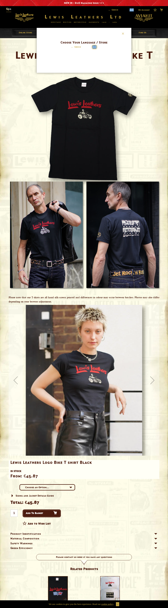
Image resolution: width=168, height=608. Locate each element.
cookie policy (107, 604)
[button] (75, 47)
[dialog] (84, 304)
